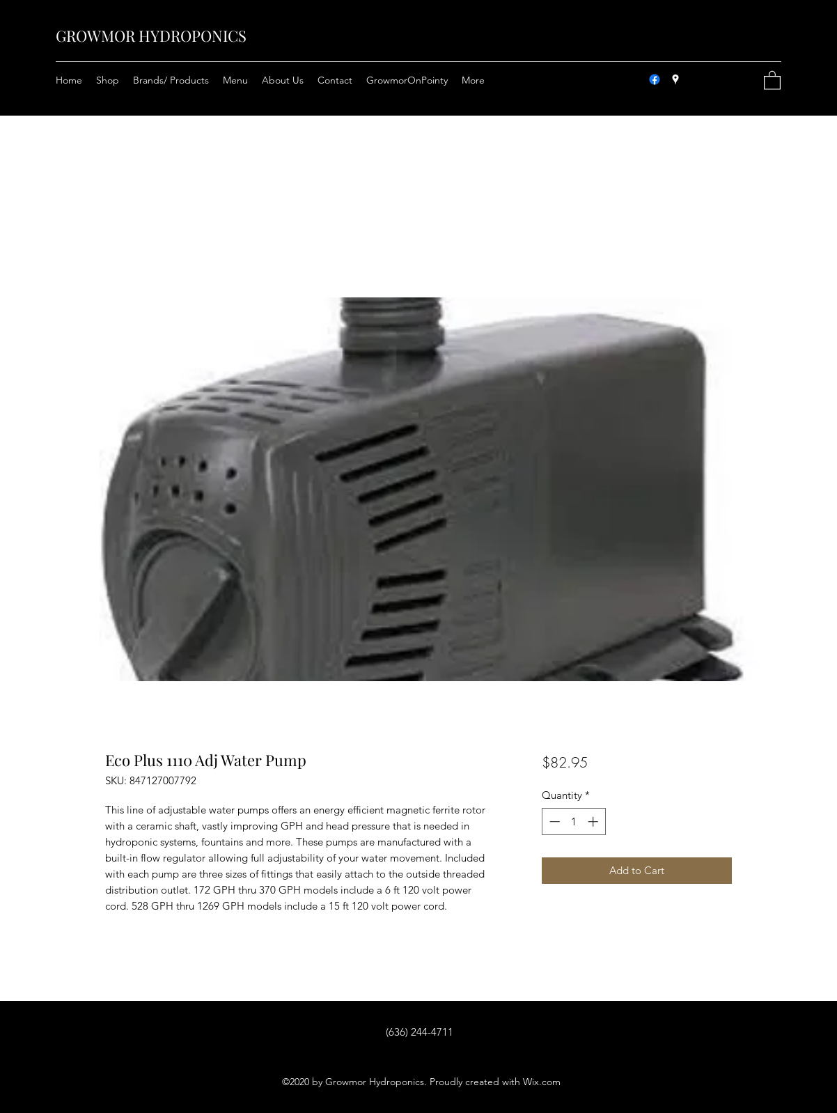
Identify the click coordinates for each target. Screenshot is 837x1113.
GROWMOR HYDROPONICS (151, 35)
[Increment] (594, 821)
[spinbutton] (573, 821)
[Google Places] (675, 79)
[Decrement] (553, 821)
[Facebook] (655, 79)
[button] (772, 80)
